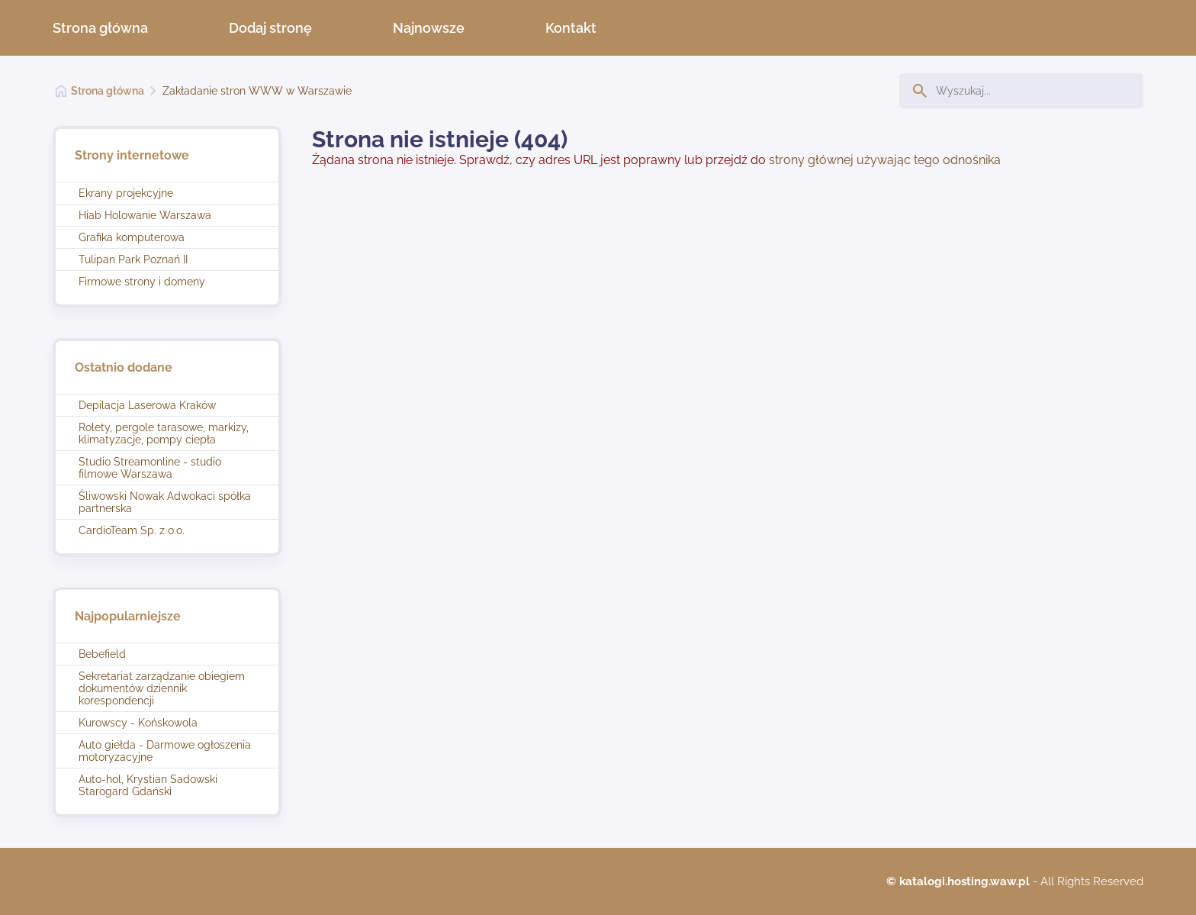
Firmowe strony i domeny (142, 281)
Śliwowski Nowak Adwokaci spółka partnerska (165, 502)
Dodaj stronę (270, 28)
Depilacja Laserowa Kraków (147, 405)
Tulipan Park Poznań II (133, 259)
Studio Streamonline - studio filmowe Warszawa (150, 468)
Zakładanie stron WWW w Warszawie (257, 91)
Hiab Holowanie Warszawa (145, 215)
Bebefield (102, 654)
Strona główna (100, 28)
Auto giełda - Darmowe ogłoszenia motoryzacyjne (165, 751)
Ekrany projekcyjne (126, 193)
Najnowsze (429, 28)
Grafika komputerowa (132, 237)
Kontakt (570, 28)
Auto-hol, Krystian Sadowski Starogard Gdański (148, 785)
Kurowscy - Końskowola (138, 723)
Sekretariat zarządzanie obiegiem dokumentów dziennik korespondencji (162, 688)
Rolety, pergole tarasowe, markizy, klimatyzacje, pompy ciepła (164, 433)
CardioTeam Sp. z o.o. (132, 530)
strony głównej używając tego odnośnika (885, 160)
